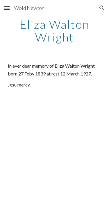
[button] (7, 8)
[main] (55, 31)
